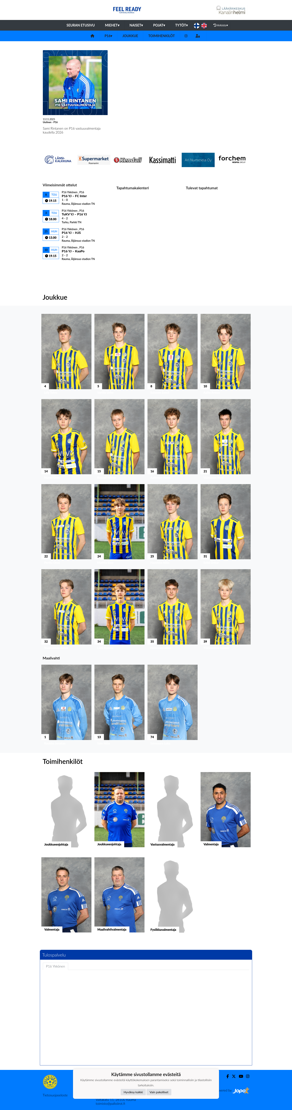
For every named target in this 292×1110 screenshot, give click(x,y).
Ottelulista (52, 267)
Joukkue (130, 36)
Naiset (136, 25)
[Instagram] (186, 36)
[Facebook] (226, 1076)
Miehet (112, 25)
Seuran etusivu (80, 25)
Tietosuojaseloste (55, 1095)
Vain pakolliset (159, 1092)
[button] (66, 354)
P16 (108, 36)
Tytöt (181, 25)
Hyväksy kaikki (133, 1092)
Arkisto (220, 25)
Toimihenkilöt (161, 36)
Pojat (159, 25)
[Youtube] (239, 1076)
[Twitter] (232, 1076)
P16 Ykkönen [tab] (55, 966)
